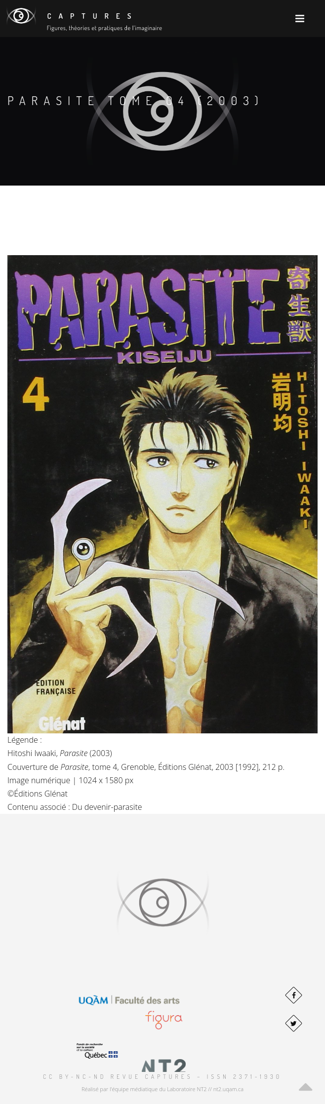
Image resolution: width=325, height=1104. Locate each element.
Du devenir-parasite (107, 806)
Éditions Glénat (41, 793)
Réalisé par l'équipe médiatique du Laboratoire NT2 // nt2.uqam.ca (162, 1089)
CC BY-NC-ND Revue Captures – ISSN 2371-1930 (162, 1076)
